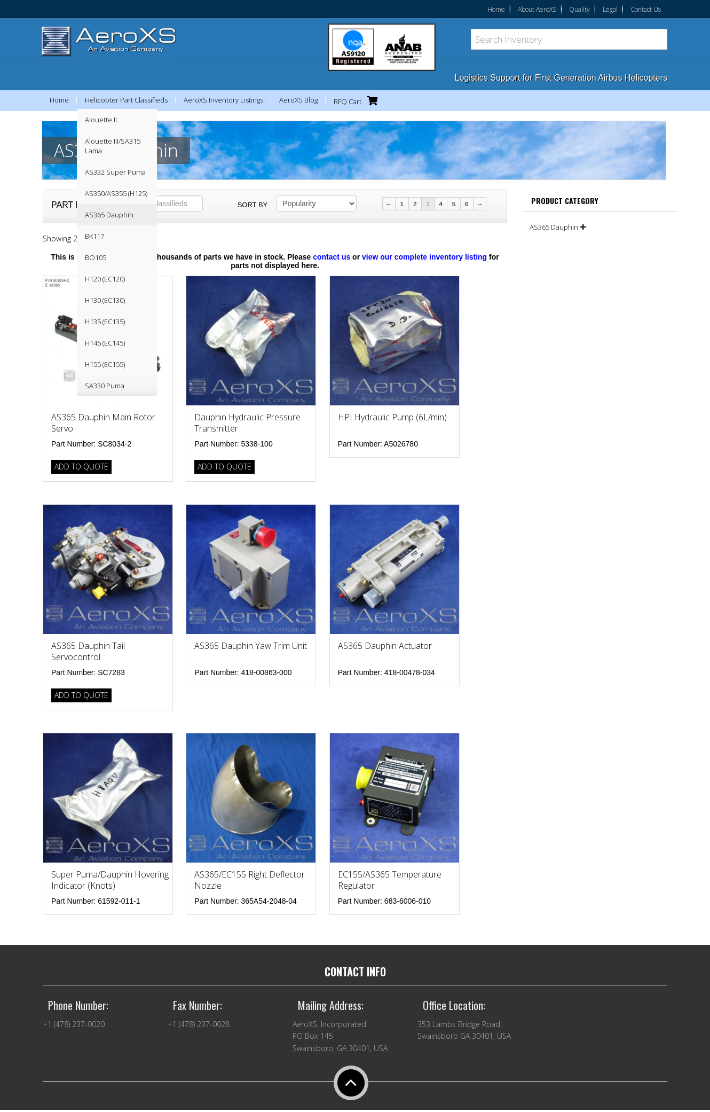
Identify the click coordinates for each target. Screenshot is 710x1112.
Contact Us (645, 9)
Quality (579, 9)
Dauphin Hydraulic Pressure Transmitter (247, 422)
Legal (610, 9)
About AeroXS (537, 9)
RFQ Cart (358, 101)
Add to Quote (81, 466)
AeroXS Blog (298, 100)
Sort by (253, 205)
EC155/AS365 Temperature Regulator (389, 879)
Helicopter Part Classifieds (126, 100)
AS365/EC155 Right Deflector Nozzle (249, 879)
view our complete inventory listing (424, 257)
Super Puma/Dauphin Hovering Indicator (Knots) (110, 879)
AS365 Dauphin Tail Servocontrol (88, 651)
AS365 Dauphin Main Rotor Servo (103, 422)
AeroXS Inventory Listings (223, 100)
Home (496, 9)
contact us (331, 257)
